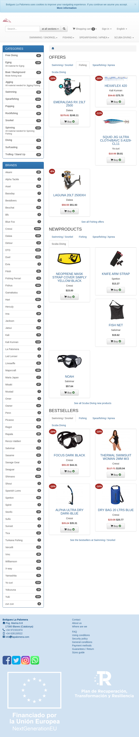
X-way (23, 568)
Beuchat (23, 207)
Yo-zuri (23, 582)
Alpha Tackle (23, 179)
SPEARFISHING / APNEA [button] (94, 37)
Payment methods (82, 645)
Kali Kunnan (23, 341)
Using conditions (81, 635)
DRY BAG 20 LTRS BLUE (116, 510)
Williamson (23, 561)
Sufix (23, 518)
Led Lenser (23, 356)
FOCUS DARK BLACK (69, 455)
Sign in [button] (108, 30)
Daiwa (23, 235)
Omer (23, 398)
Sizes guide (78, 652)
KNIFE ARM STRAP (116, 274)
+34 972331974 (14, 630)
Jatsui (23, 327)
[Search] (64, 29)
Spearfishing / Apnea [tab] (104, 65)
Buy (71, 121)
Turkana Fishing (23, 540)
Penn (23, 412)
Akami (23, 172)
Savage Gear (23, 462)
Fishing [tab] (83, 65)
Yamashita (23, 575)
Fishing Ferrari (23, 278)
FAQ (74, 631)
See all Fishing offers (92, 221)
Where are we (79, 626)
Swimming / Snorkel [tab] (62, 65)
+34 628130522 (14, 633)
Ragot (23, 426)
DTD (23, 249)
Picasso (23, 419)
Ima (23, 313)
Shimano (23, 476)
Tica (23, 533)
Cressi (23, 228)
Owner (23, 405)
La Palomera (23, 349)
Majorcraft (23, 370)
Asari (23, 186)
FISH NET (116, 325)
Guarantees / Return (83, 649)
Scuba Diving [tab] (59, 72)
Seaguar (23, 469)
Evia (23, 264)
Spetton (23, 497)
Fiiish (23, 271)
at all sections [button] (50, 28)
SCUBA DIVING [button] (124, 37)
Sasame (23, 455)
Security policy (80, 638)
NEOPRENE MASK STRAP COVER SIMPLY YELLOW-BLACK (69, 277)
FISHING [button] (68, 37)
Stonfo (23, 511)
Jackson (23, 320)
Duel (23, 257)
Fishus (23, 285)
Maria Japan (23, 377)
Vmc (23, 554)
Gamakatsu (23, 292)
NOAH (69, 376)
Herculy (23, 306)
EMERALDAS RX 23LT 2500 (69, 103)
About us (77, 623)
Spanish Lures (23, 490)
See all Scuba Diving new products (92, 403)
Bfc (23, 214)
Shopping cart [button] (86, 30)
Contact (76, 619)
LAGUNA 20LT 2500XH (69, 195)
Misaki (23, 384)
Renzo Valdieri (23, 441)
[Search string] (22, 29)
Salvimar (23, 448)
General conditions (82, 642)
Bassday (23, 193)
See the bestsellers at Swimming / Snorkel (92, 540)
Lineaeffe (23, 363)
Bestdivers (23, 200)
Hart (23, 299)
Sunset (23, 525)
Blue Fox (23, 221)
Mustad (23, 391)
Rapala (23, 433)
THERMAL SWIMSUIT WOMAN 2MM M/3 (115, 457)
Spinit (23, 504)
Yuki (23, 596)
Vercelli (23, 547)
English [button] (123, 30)
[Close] (135, 4)
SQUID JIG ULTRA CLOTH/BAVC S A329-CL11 (116, 140)
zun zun (23, 603)
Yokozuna (23, 589)
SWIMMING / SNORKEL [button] (43, 37)
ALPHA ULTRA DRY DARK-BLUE (69, 511)
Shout (23, 483)
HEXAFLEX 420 (116, 86)
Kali (23, 334)
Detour (23, 242)
